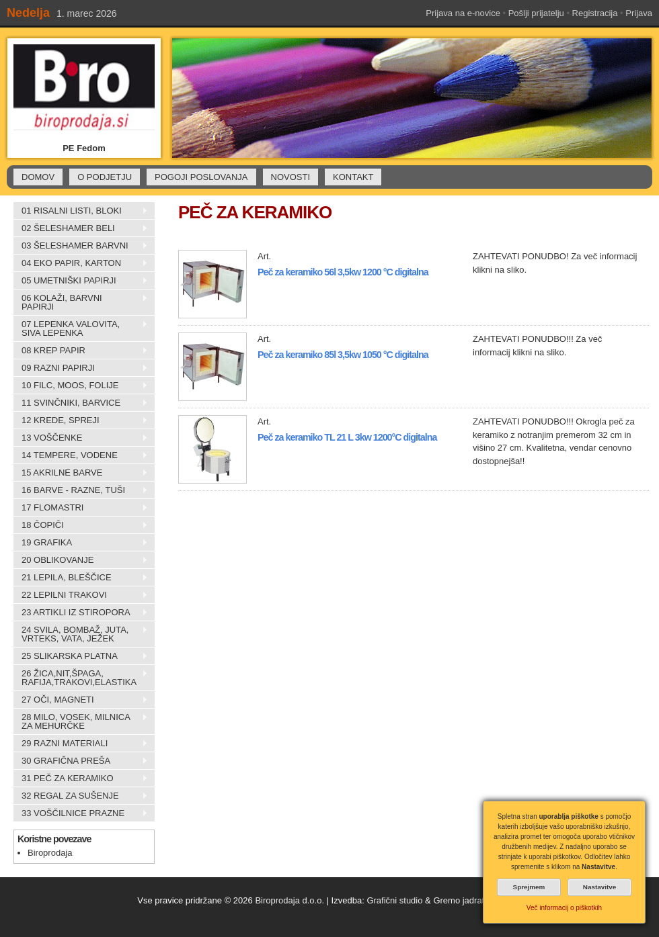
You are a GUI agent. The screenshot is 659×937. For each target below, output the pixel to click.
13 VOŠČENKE (80, 438)
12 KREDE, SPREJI (80, 420)
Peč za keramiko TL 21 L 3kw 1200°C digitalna (347, 437)
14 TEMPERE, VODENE (80, 455)
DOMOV (38, 177)
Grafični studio (394, 900)
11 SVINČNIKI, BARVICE (80, 403)
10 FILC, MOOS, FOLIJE (80, 385)
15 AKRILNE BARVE (80, 472)
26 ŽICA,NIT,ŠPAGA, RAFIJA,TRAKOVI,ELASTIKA (80, 677)
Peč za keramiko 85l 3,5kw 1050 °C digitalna (343, 354)
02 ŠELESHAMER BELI (80, 228)
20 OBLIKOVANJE (80, 560)
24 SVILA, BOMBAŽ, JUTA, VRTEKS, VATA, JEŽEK (80, 634)
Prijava (638, 13)
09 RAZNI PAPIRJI (80, 368)
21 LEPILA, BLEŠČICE (80, 577)
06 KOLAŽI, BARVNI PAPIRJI (80, 302)
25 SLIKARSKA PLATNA (80, 656)
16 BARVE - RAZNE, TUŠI (80, 490)
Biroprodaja (50, 853)
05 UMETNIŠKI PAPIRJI (80, 280)
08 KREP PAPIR (80, 350)
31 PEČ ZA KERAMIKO (80, 778)
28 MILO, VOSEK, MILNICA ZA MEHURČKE (80, 721)
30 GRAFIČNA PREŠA (80, 761)
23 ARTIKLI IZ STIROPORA (80, 612)
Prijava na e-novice (463, 13)
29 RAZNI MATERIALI (80, 743)
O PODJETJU (104, 177)
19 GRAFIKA (80, 542)
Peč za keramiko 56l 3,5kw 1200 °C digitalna (343, 272)
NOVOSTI (291, 177)
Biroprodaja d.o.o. (289, 900)
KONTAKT (353, 177)
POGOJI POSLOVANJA (201, 177)
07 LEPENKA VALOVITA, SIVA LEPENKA (80, 328)
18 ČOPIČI (80, 525)
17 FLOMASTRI (80, 507)
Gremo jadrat (458, 900)
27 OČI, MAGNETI (80, 700)
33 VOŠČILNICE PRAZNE (80, 813)
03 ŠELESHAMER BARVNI (80, 245)
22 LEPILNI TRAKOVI (80, 595)
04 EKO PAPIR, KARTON (80, 263)
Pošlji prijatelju (536, 13)
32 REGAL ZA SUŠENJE (80, 796)
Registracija (595, 13)
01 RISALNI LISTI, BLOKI (80, 211)
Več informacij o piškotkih (564, 907)
